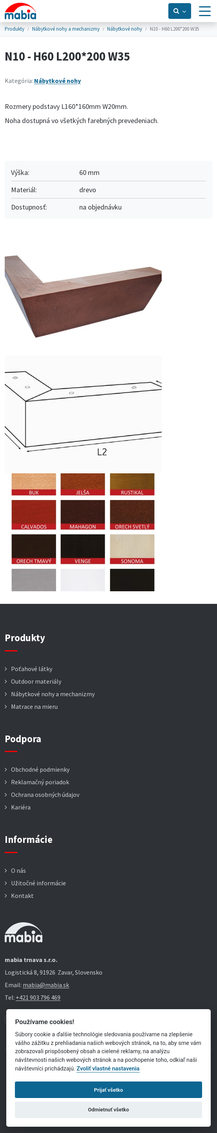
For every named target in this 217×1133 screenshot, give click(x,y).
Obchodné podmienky (40, 769)
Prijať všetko (108, 1090)
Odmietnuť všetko (108, 1110)
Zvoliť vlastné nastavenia (108, 1068)
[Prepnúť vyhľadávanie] (179, 11)
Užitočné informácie (38, 883)
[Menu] (204, 11)
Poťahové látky (31, 669)
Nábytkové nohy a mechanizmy (66, 29)
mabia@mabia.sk (46, 985)
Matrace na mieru (34, 706)
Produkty (14, 29)
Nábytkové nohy (124, 29)
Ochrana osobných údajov (45, 794)
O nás (18, 870)
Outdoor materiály (36, 681)
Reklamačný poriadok (40, 782)
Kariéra (21, 807)
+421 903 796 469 (38, 997)
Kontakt (22, 895)
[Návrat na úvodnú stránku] (20, 11)
